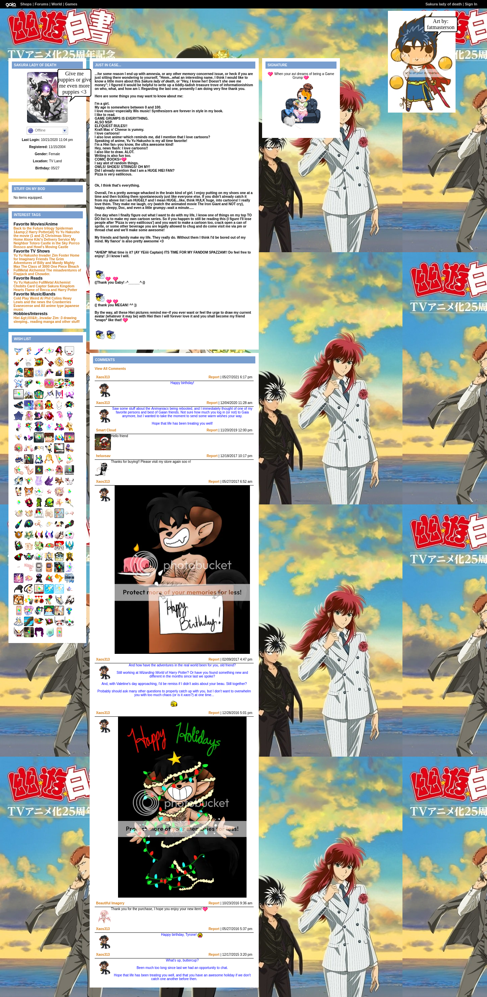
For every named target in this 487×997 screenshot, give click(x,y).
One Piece (59, 266)
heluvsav (103, 456)
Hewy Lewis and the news (43, 300)
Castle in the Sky (54, 243)
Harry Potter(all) (41, 232)
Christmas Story (58, 236)
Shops (26, 4)
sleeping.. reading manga (34, 322)
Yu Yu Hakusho (26, 255)
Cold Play (21, 298)
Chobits (20, 286)
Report (214, 377)
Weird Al (36, 298)
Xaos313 (103, 377)
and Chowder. (39, 274)
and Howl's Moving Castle (47, 247)
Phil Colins (53, 298)
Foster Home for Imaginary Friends (46, 257)
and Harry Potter (64, 290)
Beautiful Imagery (110, 903)
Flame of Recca (37, 290)
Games (71, 4)
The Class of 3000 (35, 266)
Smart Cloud (106, 430)
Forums (41, 4)
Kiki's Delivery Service (52, 239)
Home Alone (23, 239)
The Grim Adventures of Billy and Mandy (39, 261)
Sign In (471, 4)
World (56, 4)
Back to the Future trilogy (34, 228)
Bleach (73, 266)
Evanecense (23, 306)
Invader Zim (48, 255)
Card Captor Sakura (43, 286)
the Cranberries (58, 302)
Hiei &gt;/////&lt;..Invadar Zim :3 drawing (45, 318)
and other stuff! (67, 322)
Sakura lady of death (443, 4)
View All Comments (110, 369)
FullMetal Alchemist (29, 270)
